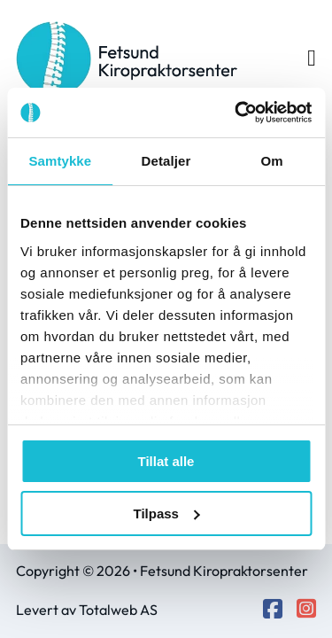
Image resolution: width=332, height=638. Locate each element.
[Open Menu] (311, 58)
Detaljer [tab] (166, 160)
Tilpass (167, 513)
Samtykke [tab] (59, 160)
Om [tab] (272, 160)
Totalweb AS (118, 610)
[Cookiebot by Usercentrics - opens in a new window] (236, 112)
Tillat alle (166, 461)
